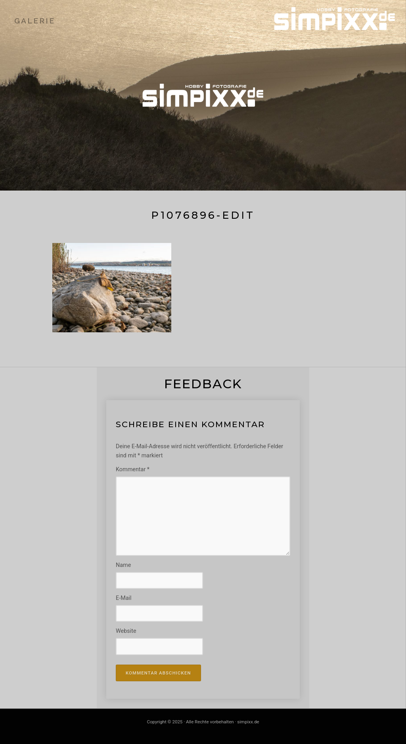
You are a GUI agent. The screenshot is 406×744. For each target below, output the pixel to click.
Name (123, 565)
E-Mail (124, 598)
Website (126, 631)
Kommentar (132, 469)
